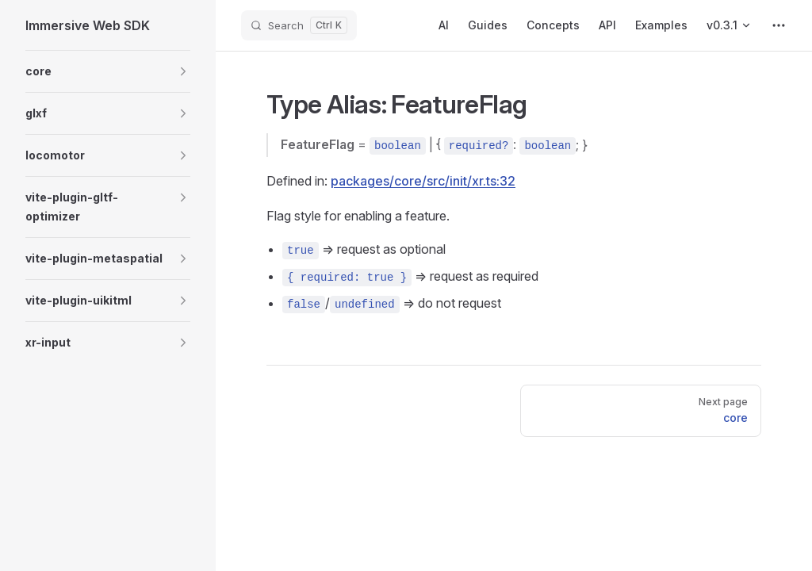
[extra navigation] (778, 25)
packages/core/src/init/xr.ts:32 (423, 181)
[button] (183, 71)
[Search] (299, 25)
